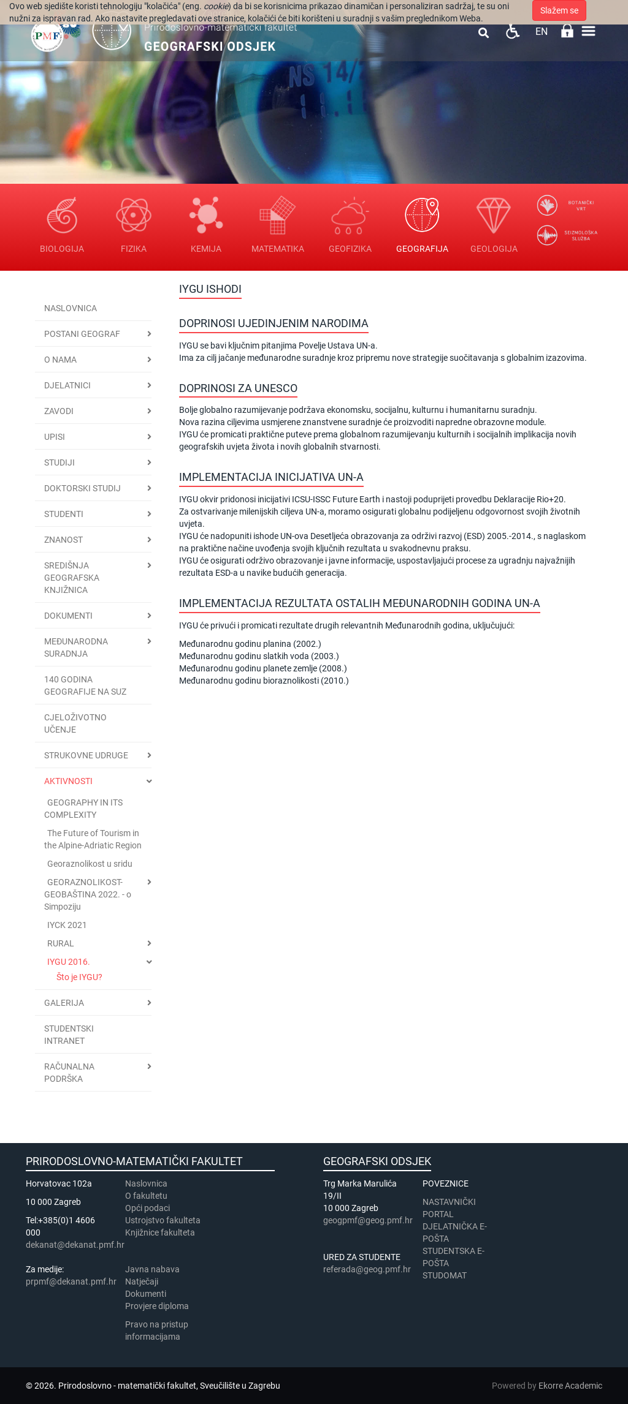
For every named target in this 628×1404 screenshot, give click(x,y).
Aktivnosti (68, 781)
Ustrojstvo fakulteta (163, 1220)
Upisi (54, 437)
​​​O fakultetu (146, 1196)
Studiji (59, 462)
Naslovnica (70, 308)
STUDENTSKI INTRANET (69, 1035)
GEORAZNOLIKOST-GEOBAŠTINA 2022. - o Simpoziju (87, 894)
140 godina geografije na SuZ (85, 685)
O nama (60, 359)
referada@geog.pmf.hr (367, 1269)
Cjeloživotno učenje (75, 723)
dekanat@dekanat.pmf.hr (75, 1245)
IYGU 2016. (68, 962)
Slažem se (559, 10)
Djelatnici (67, 385)
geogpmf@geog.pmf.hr (368, 1220)
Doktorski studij (82, 488)
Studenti (63, 514)
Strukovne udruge (86, 755)
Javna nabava (152, 1269)
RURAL (60, 943)
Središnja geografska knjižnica (71, 577)
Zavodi (59, 411)
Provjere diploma (157, 1306)
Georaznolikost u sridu (89, 864)
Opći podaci (147, 1208)
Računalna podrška (69, 1073)
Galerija (64, 1003)
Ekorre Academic (570, 1386)
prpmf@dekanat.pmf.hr (71, 1281)
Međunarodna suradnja (76, 647)
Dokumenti (68, 616)
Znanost (63, 540)
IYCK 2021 (67, 925)
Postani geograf (82, 334)
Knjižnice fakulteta (160, 1232)
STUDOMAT (445, 1275)
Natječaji (141, 1281)
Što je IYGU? (79, 977)
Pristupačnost (512, 31)
